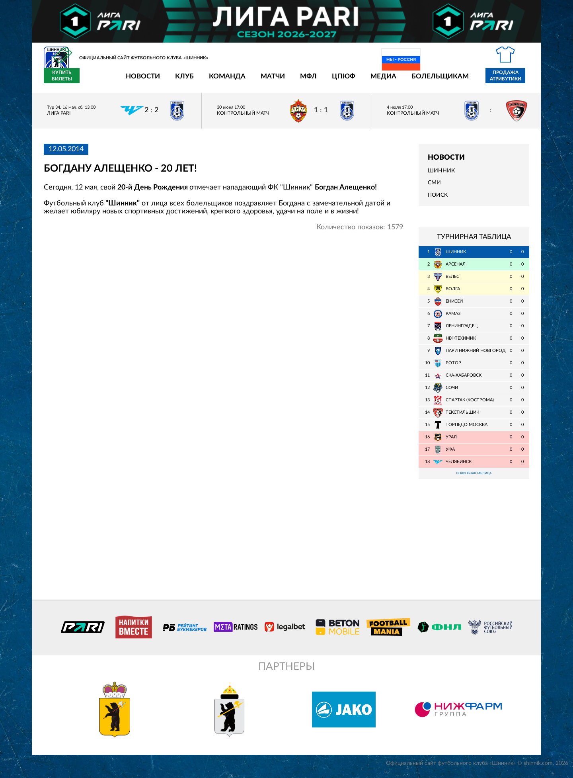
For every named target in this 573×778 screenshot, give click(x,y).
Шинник (441, 175)
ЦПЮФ (297, 81)
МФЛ (261, 81)
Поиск (438, 199)
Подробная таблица (474, 479)
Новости (96, 81)
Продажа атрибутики (459, 80)
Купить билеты (511, 80)
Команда (180, 81)
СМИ (434, 187)
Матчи (226, 81)
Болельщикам (393, 81)
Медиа (337, 81)
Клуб (138, 81)
